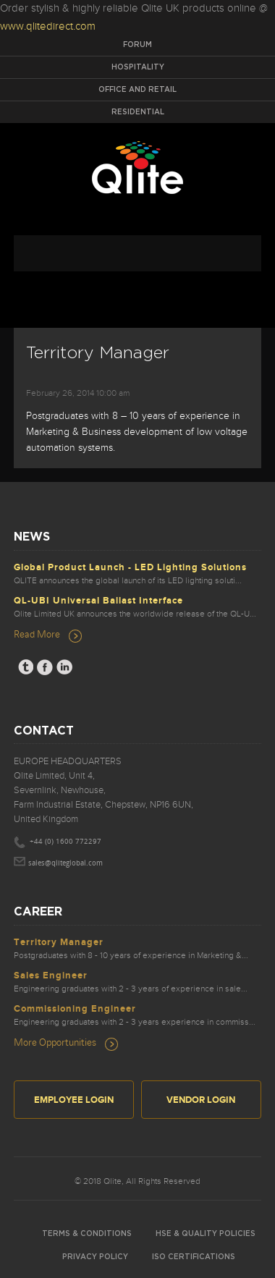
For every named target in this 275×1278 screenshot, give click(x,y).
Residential (137, 112)
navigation (137, 253)
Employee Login (74, 1100)
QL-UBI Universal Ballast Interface (98, 600)
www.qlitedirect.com (48, 26)
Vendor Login (200, 1100)
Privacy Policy (95, 1257)
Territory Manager (58, 942)
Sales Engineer (51, 975)
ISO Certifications (193, 1257)
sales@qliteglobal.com (65, 864)
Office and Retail (137, 89)
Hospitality (137, 67)
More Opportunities (55, 1042)
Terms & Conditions (87, 1233)
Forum (137, 44)
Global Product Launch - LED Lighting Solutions (130, 567)
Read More (37, 633)
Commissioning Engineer (75, 1009)
